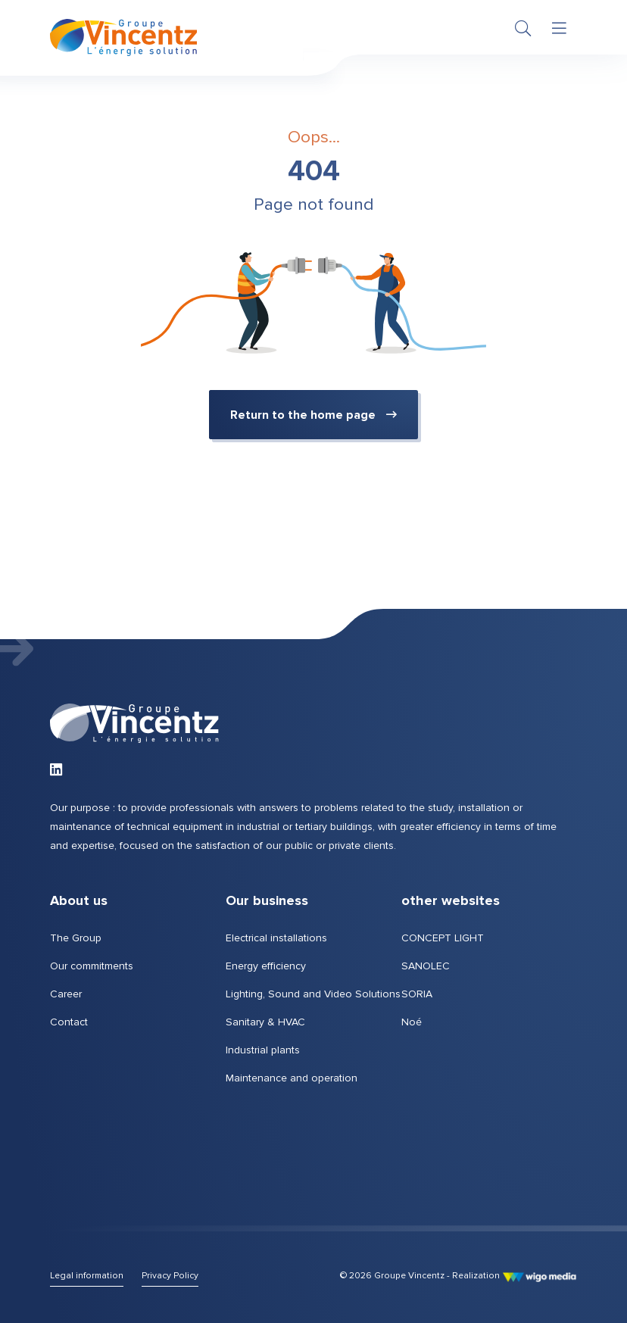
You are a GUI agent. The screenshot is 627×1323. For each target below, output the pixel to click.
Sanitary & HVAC (265, 1022)
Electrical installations (276, 937)
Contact (69, 1022)
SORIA (416, 994)
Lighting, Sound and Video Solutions (313, 994)
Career (66, 994)
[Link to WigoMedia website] (539, 1275)
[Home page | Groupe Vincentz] (123, 38)
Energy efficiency (266, 965)
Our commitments (91, 965)
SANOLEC (425, 965)
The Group (75, 937)
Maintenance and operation (291, 1078)
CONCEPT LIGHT (442, 937)
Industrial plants (263, 1050)
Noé (411, 1022)
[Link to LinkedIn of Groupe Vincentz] (56, 770)
